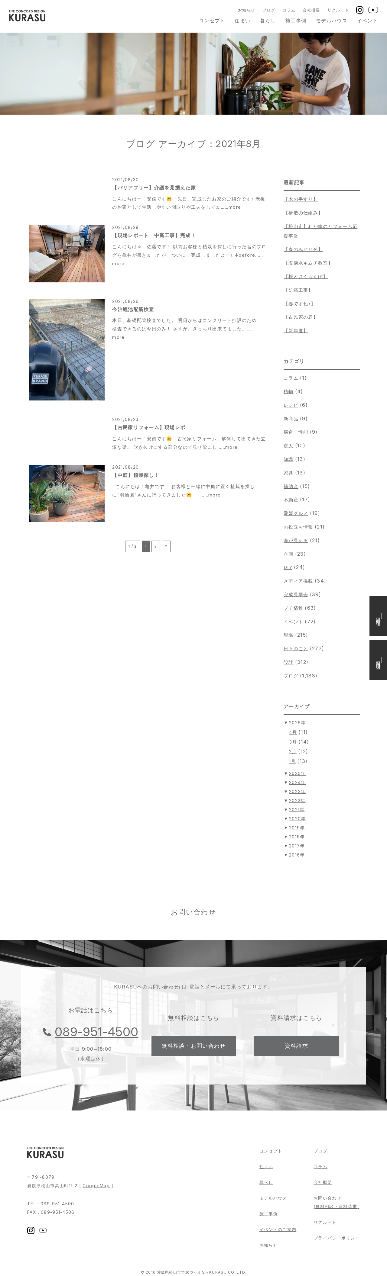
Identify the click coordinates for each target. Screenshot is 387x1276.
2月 (293, 751)
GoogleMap (96, 1185)
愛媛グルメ (296, 513)
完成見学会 (296, 594)
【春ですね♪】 (300, 304)
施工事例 (295, 21)
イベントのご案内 (277, 1229)
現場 (289, 635)
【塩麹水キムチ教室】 (308, 263)
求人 (289, 445)
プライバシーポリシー (337, 1237)
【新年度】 (296, 330)
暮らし (268, 21)
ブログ (268, 10)
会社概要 (311, 10)
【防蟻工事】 (298, 290)
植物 (289, 391)
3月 (293, 742)
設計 (289, 662)
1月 (292, 761)
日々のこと (296, 648)
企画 (289, 554)
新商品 (291, 419)
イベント (367, 21)
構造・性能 (296, 432)
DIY (288, 567)
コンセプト (212, 21)
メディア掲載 (298, 581)
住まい (242, 21)
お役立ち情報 (298, 527)
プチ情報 (293, 608)
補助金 (291, 486)
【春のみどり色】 (303, 249)
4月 (293, 732)
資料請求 (296, 1046)
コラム (289, 10)
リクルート (338, 10)
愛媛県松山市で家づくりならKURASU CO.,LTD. (201, 1272)
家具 (289, 473)
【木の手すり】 (301, 199)
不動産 (291, 500)
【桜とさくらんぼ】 (306, 276)
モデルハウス (331, 21)
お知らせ (246, 10)
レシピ (291, 405)
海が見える (296, 540)
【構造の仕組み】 (303, 213)
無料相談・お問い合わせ (193, 1046)
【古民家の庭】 (301, 317)
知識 (289, 459)
